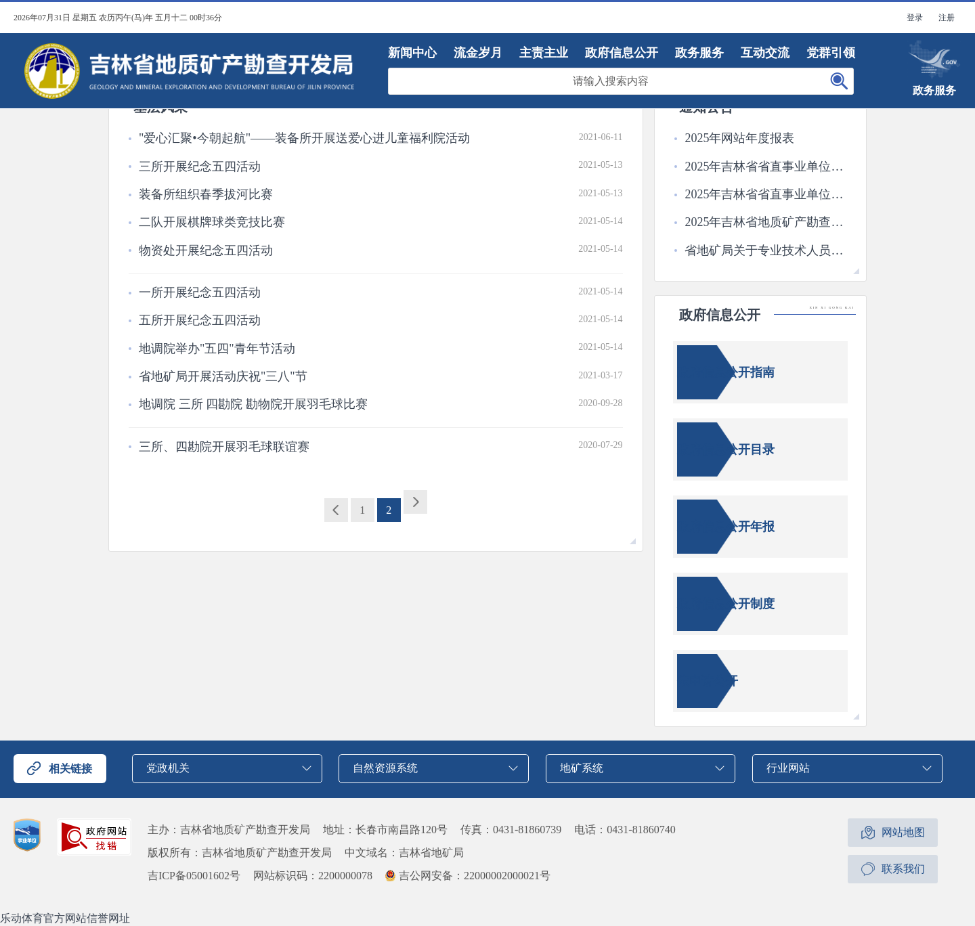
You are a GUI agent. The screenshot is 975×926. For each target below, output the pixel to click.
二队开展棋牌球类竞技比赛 (212, 222)
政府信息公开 (621, 53)
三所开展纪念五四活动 (200, 166)
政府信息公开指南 (726, 372)
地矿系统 (581, 768)
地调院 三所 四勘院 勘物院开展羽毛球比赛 (253, 404)
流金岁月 (478, 53)
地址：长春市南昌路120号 (385, 829)
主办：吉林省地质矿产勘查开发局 (229, 829)
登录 (915, 17)
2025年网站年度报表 (739, 138)
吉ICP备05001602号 (194, 875)
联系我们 (903, 869)
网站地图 (903, 832)
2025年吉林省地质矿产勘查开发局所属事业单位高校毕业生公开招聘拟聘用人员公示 (765, 222)
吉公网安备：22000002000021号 (474, 875)
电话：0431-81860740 (624, 829)
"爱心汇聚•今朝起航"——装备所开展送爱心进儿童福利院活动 (304, 138)
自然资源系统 (385, 768)
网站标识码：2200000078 (312, 875)
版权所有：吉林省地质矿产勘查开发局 (240, 852)
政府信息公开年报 (726, 526)
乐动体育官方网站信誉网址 (65, 918)
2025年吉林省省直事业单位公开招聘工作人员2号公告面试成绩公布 (765, 194)
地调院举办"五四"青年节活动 (217, 348)
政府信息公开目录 (726, 449)
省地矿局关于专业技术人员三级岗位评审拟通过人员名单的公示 (765, 250)
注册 (946, 17)
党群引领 (830, 53)
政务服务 (699, 53)
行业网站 (788, 768)
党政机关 (168, 768)
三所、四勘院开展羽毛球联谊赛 (224, 447)
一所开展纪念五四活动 (200, 292)
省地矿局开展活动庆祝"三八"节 (223, 376)
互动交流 (765, 53)
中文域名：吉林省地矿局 (404, 852)
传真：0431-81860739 (510, 829)
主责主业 (543, 53)
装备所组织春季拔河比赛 (206, 194)
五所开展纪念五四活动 (200, 320)
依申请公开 (707, 681)
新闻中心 (412, 53)
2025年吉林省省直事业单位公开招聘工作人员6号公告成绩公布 (765, 166)
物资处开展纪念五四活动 (206, 250)
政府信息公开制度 (726, 604)
